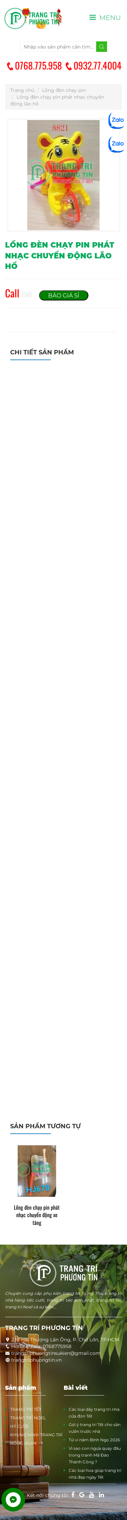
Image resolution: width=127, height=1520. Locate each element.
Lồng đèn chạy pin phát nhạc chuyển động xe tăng (37, 1215)
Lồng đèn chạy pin (64, 90)
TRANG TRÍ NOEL (28, 1417)
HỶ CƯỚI (19, 1426)
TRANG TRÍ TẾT (25, 1409)
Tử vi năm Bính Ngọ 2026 (94, 1439)
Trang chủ (22, 90)
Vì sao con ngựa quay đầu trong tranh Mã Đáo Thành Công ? (95, 1455)
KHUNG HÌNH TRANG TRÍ (36, 1434)
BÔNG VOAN (23, 1443)
